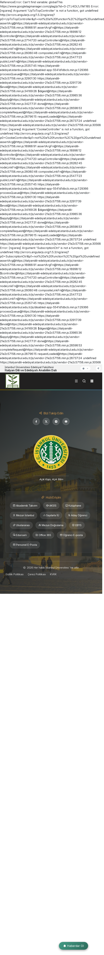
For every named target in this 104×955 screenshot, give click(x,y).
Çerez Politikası (37, 574)
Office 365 (43, 535)
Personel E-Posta (25, 545)
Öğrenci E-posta (71, 535)
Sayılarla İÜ (51, 515)
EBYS (77, 525)
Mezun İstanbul (23, 515)
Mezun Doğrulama (51, 525)
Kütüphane (73, 506)
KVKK (53, 574)
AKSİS (51, 506)
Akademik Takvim (25, 506)
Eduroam (20, 535)
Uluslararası (21, 525)
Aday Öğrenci (77, 515)
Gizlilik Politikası (14, 574)
